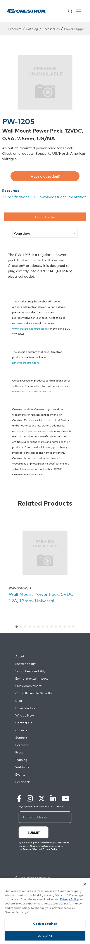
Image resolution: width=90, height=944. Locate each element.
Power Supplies (75, 29)
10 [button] (56, 626)
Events (20, 774)
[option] (45, 565)
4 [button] (30, 626)
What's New (24, 715)
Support (21, 737)
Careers (21, 730)
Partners (21, 745)
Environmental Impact (31, 678)
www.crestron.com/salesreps (30, 328)
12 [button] (65, 626)
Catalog (32, 29)
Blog (18, 700)
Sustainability (25, 663)
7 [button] (43, 626)
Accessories (51, 29)
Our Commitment (28, 686)
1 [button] (17, 626)
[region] (45, 911)
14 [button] (73, 626)
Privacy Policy (69, 899)
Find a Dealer (45, 217)
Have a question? (45, 176)
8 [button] (47, 626)
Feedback (22, 782)
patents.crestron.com (25, 362)
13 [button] (69, 626)
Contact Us (23, 723)
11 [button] (60, 626)
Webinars (22, 767)
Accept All (45, 936)
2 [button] (21, 626)
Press (19, 752)
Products (14, 29)
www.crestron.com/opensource (31, 391)
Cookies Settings (45, 923)
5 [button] (34, 626)
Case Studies (25, 708)
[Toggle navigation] (78, 11)
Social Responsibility (30, 671)
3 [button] (25, 626)
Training (21, 760)
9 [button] (51, 626)
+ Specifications (15, 196)
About (19, 656)
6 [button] (38, 626)
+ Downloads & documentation (60, 196)
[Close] (85, 884)
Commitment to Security (33, 693)
